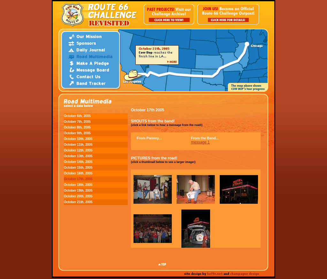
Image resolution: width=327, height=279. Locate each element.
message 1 (200, 142)
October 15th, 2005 (78, 167)
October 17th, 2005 (78, 179)
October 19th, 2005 (78, 190)
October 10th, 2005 (78, 139)
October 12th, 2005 (78, 150)
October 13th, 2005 (78, 156)
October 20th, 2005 (78, 196)
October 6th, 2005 (77, 116)
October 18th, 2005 (78, 185)
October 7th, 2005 (77, 121)
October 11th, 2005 (78, 144)
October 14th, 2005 (78, 162)
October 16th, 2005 (78, 173)
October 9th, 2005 (77, 133)
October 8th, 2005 (77, 127)
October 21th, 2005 (78, 202)
